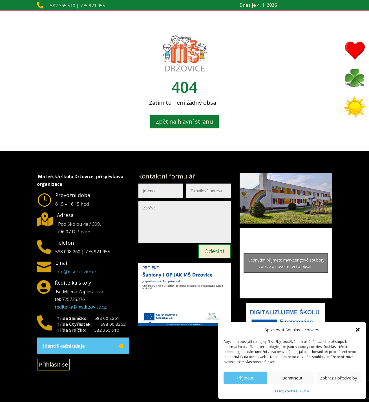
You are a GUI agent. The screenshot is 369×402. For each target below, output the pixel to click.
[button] (358, 329)
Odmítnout (292, 378)
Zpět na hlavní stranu (184, 121)
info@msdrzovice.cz (75, 272)
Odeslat (214, 251)
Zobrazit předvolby (338, 378)
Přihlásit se (53, 364)
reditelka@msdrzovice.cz (80, 307)
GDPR (304, 391)
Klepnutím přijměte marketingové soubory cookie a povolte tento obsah (285, 263)
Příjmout (245, 378)
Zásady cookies (284, 391)
